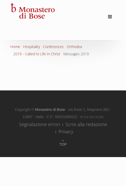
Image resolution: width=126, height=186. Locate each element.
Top (63, 144)
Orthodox (74, 46)
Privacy (65, 131)
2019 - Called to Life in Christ (36, 53)
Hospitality (31, 46)
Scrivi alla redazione (86, 124)
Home (15, 46)
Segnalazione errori (39, 124)
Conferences (53, 46)
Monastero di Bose (50, 109)
